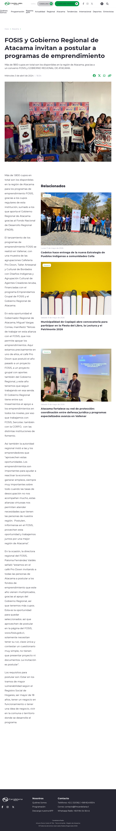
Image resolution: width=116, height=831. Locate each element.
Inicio (7, 29)
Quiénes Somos (4, 11)
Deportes (97, 11)
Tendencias (72, 11)
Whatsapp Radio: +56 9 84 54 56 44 (74, 811)
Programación (17, 11)
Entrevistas (108, 11)
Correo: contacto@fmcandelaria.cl (73, 807)
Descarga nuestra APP (42, 811)
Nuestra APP (29, 11)
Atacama (61, 11)
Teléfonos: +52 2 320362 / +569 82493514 (76, 803)
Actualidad (40, 11)
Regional (51, 11)
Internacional (85, 11)
